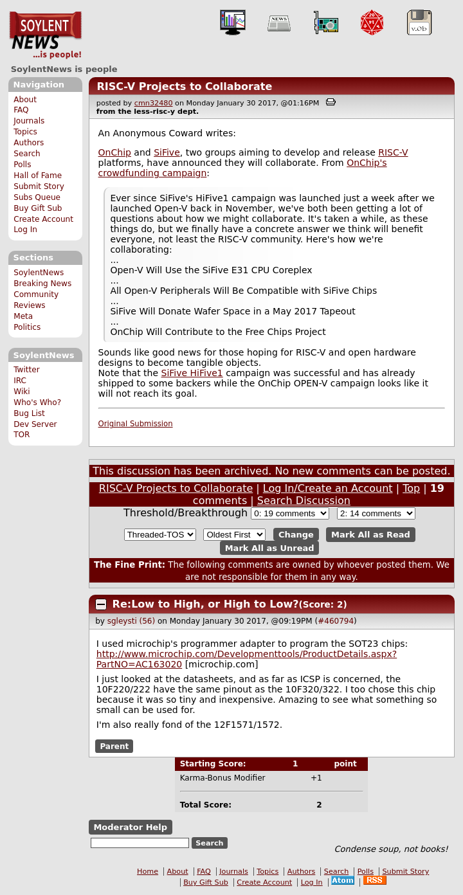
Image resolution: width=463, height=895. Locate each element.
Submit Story (39, 186)
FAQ (21, 109)
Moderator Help (130, 827)
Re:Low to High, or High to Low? (206, 604)
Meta (23, 316)
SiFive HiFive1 (192, 373)
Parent (114, 745)
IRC (20, 380)
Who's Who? (37, 402)
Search (27, 153)
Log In (25, 229)
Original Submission (135, 423)
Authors (29, 142)
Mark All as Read (370, 534)
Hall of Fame (38, 175)
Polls (22, 164)
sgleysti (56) (131, 621)
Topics (25, 131)
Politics (27, 327)
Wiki (22, 391)
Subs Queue (37, 197)
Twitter (26, 369)
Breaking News (42, 283)
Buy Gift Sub (38, 208)
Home (147, 871)
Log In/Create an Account (328, 488)
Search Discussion (303, 500)
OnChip (114, 152)
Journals (29, 120)
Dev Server (35, 424)
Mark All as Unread (269, 547)
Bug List (29, 413)
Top (411, 488)
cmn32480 (153, 103)
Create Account (43, 219)
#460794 (336, 621)
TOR (22, 434)
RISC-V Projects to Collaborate (184, 86)
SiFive (167, 152)
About (25, 99)
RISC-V (393, 152)
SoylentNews (45, 35)
